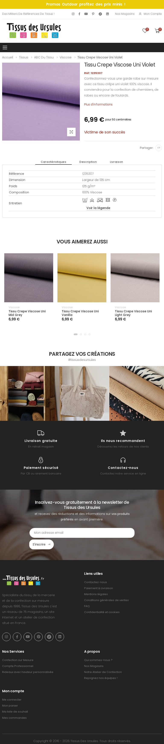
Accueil (7, 57)
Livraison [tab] (112, 162)
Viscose (66, 57)
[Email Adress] (63, 533)
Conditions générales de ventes (106, 589)
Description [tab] (88, 162)
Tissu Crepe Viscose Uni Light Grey (133, 313)
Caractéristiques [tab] (58, 162)
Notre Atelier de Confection (103, 660)
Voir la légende (98, 208)
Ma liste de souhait (15, 700)
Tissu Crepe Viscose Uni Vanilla (80, 313)
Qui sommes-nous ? (98, 648)
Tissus (23, 57)
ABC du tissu (44, 57)
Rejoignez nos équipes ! (100, 666)
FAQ (87, 595)
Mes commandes (14, 706)
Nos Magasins (124, 14)
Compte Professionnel (17, 654)
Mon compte (150, 14)
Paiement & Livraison (98, 577)
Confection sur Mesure (18, 648)
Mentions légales (96, 583)
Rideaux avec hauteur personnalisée (27, 660)
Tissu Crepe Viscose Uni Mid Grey (27, 313)
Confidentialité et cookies (102, 601)
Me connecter (12, 688)
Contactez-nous (95, 571)
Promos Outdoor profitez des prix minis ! (85, 4)
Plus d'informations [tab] (98, 104)
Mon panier (10, 694)
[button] (75, 334)
